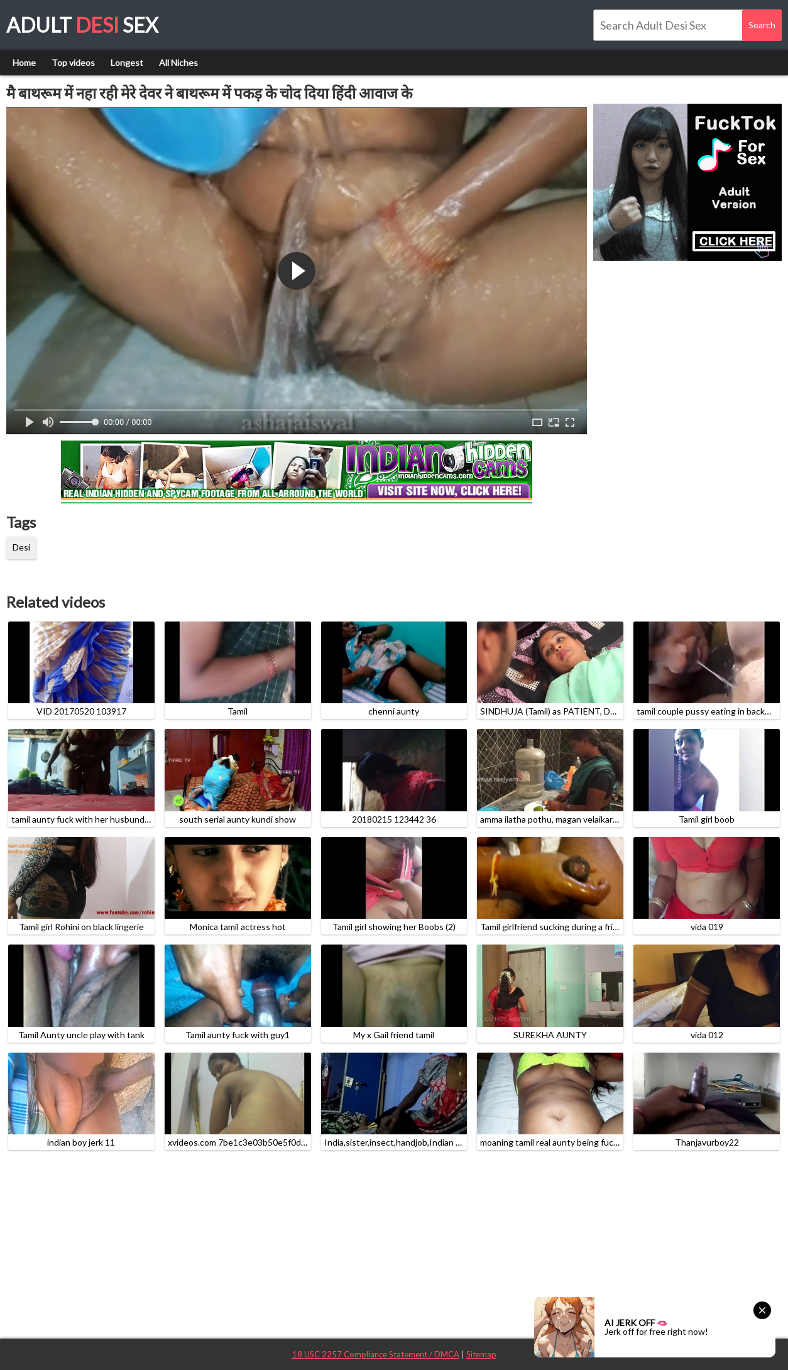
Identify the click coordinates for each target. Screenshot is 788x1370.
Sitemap (481, 1354)
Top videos (73, 62)
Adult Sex (82, 25)
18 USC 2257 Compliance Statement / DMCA (375, 1354)
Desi (21, 547)
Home (24, 62)
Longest (127, 62)
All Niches (178, 62)
